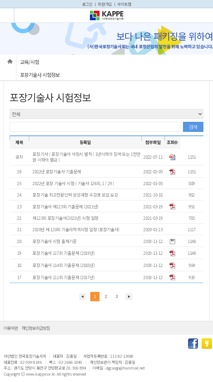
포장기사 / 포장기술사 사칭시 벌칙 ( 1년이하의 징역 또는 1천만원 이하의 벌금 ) (86, 157)
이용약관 (11, 328)
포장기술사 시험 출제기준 (54, 241)
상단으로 (204, 327)
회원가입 (105, 4)
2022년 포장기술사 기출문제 (57, 171)
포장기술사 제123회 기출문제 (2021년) (66, 206)
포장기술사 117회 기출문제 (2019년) (64, 253)
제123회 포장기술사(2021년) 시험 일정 (66, 218)
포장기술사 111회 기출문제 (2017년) (64, 277)
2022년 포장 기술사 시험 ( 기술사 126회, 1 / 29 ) (73, 183)
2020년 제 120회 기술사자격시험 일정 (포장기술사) (76, 229)
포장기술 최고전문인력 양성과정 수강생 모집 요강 (75, 195)
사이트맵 (124, 4)
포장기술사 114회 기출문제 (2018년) (64, 265)
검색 (193, 126)
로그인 (87, 4)
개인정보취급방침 (35, 328)
